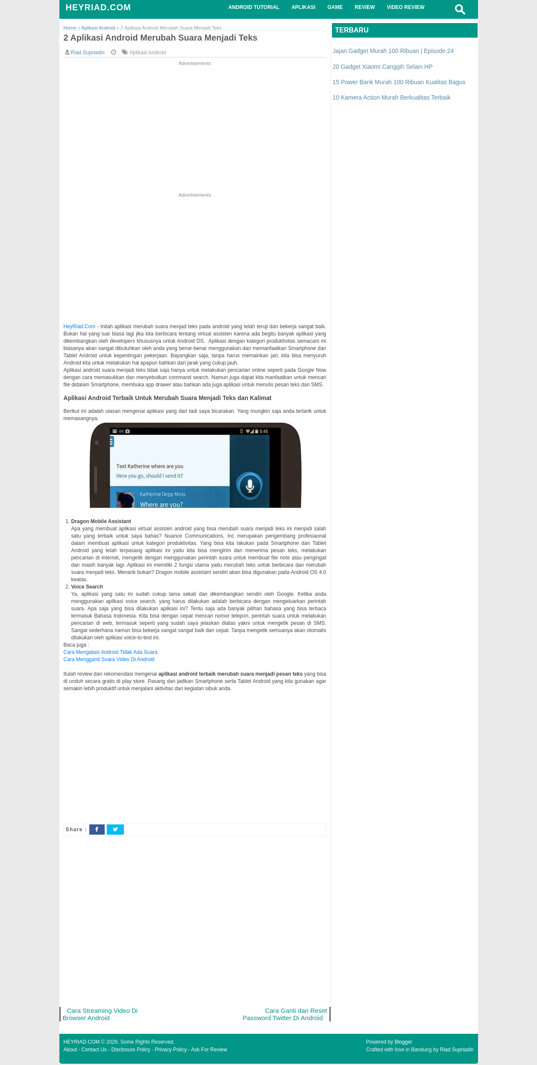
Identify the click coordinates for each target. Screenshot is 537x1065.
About (70, 1051)
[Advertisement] (195, 128)
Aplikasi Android (147, 53)
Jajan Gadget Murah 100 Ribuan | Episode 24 (393, 50)
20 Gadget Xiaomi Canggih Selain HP (383, 66)
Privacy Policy (171, 1051)
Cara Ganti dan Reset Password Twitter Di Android (284, 1014)
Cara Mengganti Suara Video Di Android (109, 660)
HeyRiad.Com (80, 327)
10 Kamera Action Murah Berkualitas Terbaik (392, 97)
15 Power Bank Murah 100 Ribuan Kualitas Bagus (399, 82)
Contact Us (94, 1051)
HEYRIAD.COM (98, 7)
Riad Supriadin (457, 1051)
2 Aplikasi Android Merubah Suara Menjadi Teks (165, 38)
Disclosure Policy (131, 1051)
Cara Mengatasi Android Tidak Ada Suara (111, 653)
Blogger (403, 1043)
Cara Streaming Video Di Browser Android (101, 1014)
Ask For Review (209, 1051)
